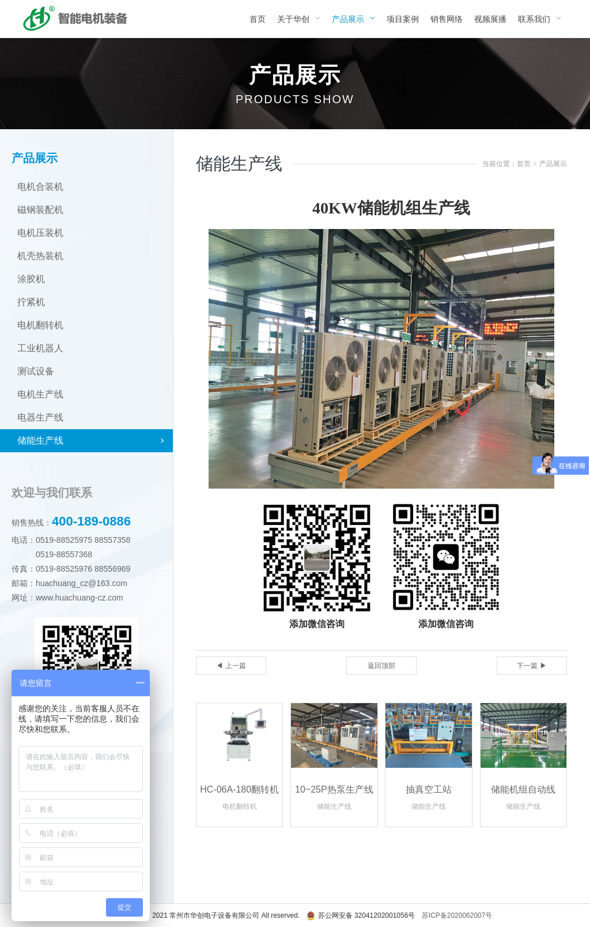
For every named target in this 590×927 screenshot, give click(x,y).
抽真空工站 (429, 789)
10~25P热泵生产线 (334, 789)
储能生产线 (40, 440)
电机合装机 (40, 187)
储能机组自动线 (523, 789)
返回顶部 (381, 666)
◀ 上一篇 (230, 666)
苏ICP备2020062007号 (457, 915)
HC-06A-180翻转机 (239, 789)
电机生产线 (40, 394)
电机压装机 (40, 233)
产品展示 (553, 164)
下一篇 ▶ (531, 666)
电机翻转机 (40, 325)
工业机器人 (40, 348)
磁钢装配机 (40, 210)
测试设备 (35, 371)
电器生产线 (40, 417)
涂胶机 (31, 279)
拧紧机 (31, 302)
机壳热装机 (40, 256)
